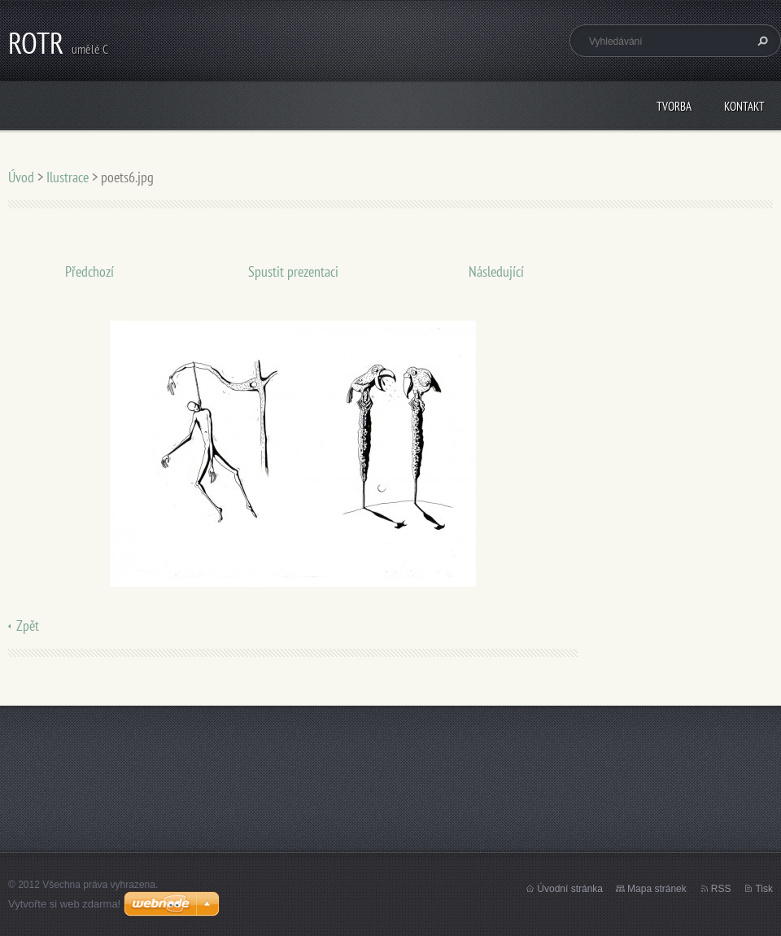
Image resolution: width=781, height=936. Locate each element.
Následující (496, 271)
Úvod (21, 177)
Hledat (760, 40)
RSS (721, 888)
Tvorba (674, 106)
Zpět (27, 625)
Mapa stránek (657, 888)
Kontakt (744, 106)
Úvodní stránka (570, 888)
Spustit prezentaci (293, 271)
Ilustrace (67, 177)
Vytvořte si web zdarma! (64, 904)
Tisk (764, 888)
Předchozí (89, 271)
